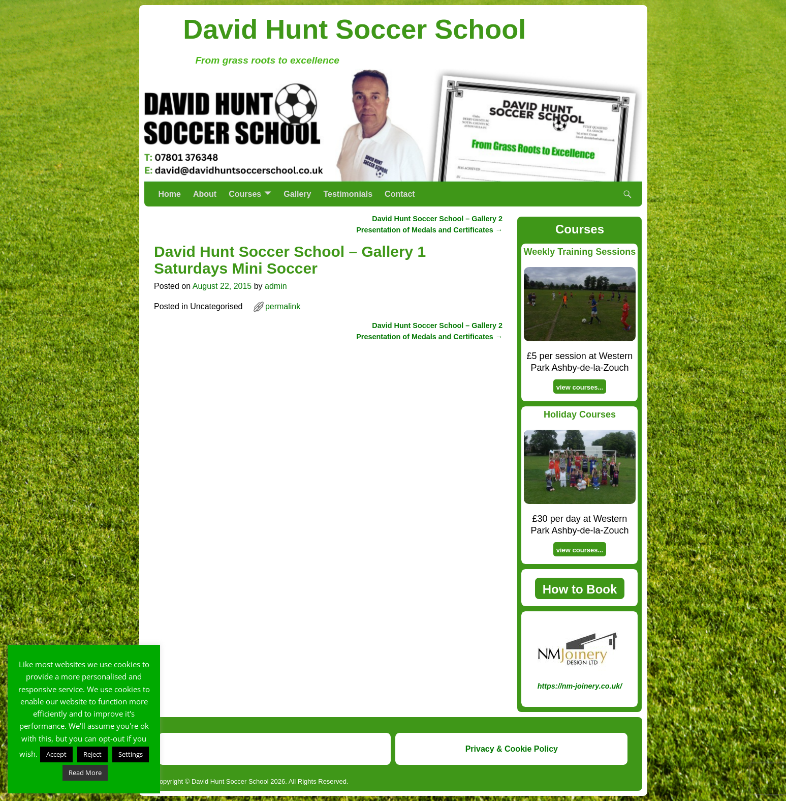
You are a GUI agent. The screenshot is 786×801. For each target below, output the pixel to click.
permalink (282, 306)
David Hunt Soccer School (354, 29)
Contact (400, 194)
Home (170, 194)
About (204, 194)
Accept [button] (56, 754)
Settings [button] (130, 754)
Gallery (297, 194)
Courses (245, 194)
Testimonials (347, 194)
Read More (85, 772)
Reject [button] (92, 754)
